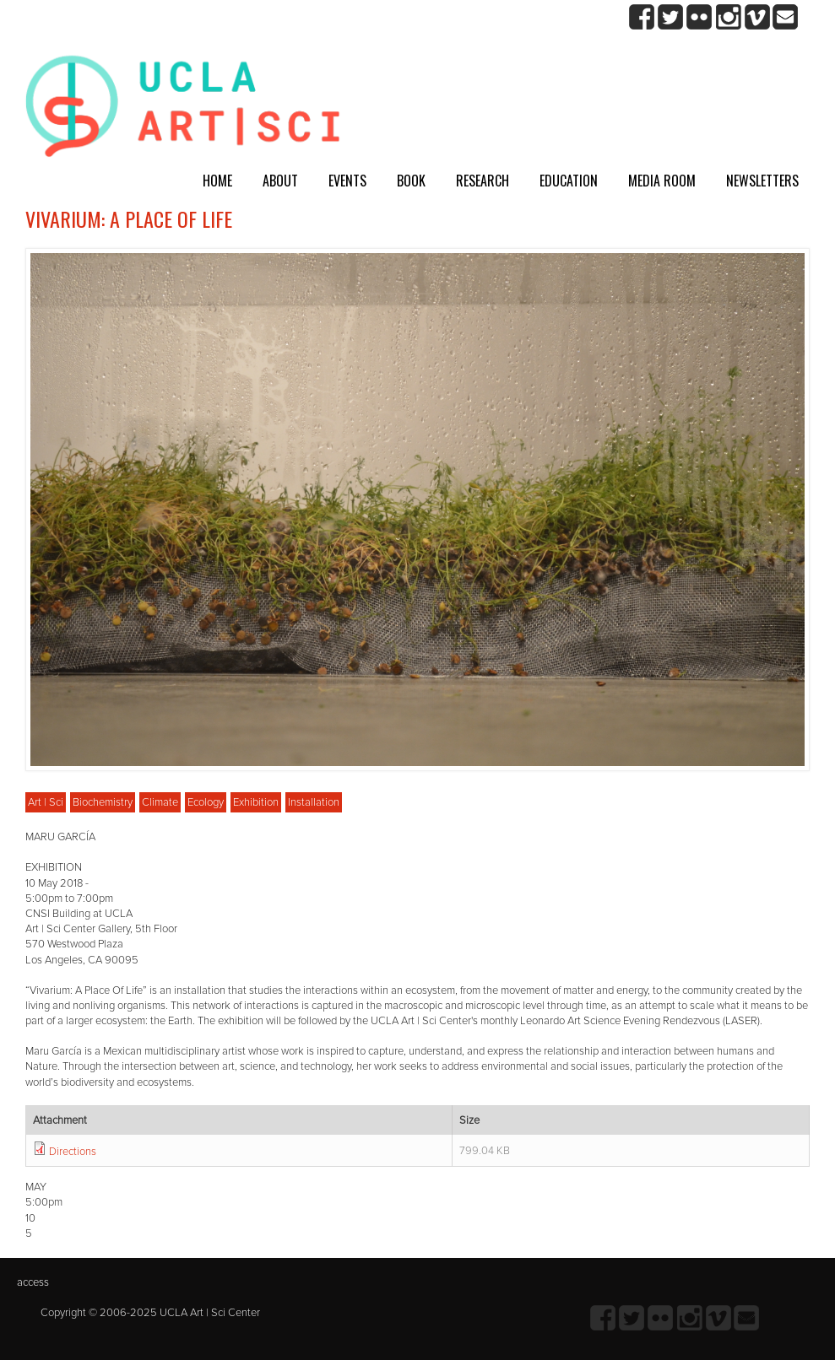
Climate (160, 802)
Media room (662, 180)
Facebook (642, 17)
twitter (671, 17)
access (33, 1282)
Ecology (205, 802)
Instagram (728, 17)
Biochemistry (103, 802)
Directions (72, 1151)
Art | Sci (45, 802)
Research (482, 180)
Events (347, 180)
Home (217, 180)
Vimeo (757, 17)
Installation (313, 802)
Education (568, 180)
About (280, 180)
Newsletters (762, 180)
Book (411, 180)
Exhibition (256, 802)
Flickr (699, 17)
